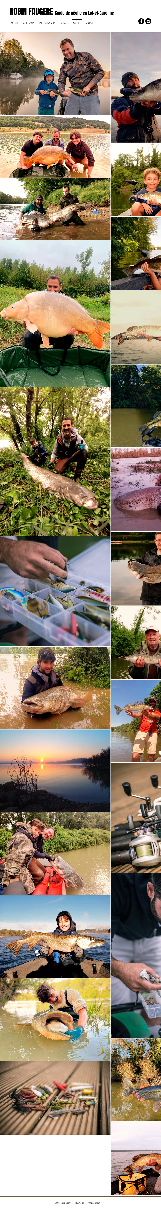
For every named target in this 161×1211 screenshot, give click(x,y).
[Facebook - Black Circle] (141, 21)
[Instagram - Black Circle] (148, 21)
